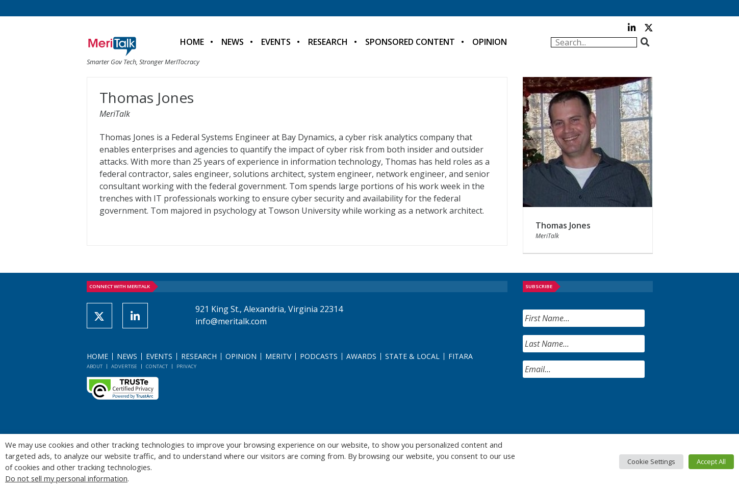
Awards (361, 356)
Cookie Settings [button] (651, 461)
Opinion (489, 41)
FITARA (460, 356)
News (232, 41)
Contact (157, 366)
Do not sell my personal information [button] (66, 478)
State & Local (412, 356)
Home (192, 41)
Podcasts (319, 356)
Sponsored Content (410, 41)
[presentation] (600, 406)
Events (276, 41)
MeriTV (278, 356)
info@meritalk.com (231, 321)
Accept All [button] (711, 461)
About (95, 366)
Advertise (124, 366)
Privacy (186, 366)
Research (328, 41)
